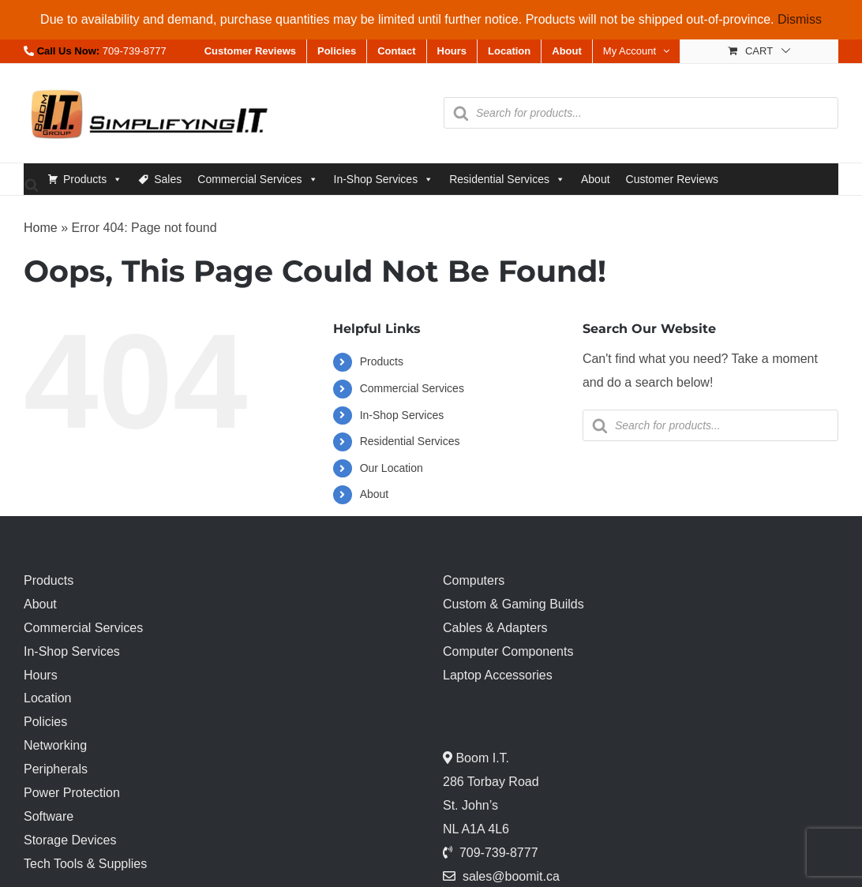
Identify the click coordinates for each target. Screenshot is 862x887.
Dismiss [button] (800, 19)
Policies (45, 721)
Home (41, 227)
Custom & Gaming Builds (513, 604)
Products (92, 179)
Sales (168, 179)
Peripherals (56, 769)
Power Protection (72, 792)
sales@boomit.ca (511, 876)
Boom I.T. (480, 758)
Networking (55, 745)
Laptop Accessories (498, 675)
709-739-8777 (135, 51)
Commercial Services (257, 179)
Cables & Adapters (495, 627)
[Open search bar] (31, 184)
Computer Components (508, 651)
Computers (473, 580)
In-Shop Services (384, 179)
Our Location (391, 468)
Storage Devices (70, 840)
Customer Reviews (672, 179)
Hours (41, 675)
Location (48, 698)
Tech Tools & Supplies (85, 863)
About (595, 179)
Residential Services (507, 179)
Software (48, 816)
